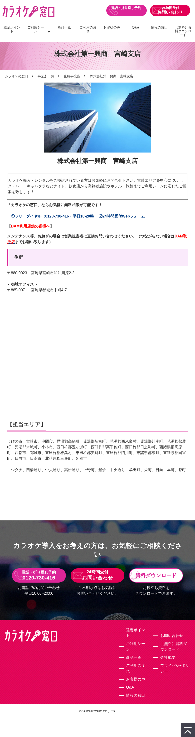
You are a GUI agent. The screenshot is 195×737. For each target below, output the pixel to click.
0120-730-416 (126, 10)
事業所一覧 (46, 76)
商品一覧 (64, 27)
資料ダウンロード (156, 575)
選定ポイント (12, 29)
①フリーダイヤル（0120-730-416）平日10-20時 (52, 216)
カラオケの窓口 (16, 76)
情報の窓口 (159, 27)
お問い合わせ (170, 12)
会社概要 (168, 657)
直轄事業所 (72, 76)
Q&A (135, 27)
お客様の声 (111, 27)
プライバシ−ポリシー (174, 668)
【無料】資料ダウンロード (183, 31)
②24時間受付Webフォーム (122, 216)
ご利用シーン (35, 29)
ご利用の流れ (88, 29)
